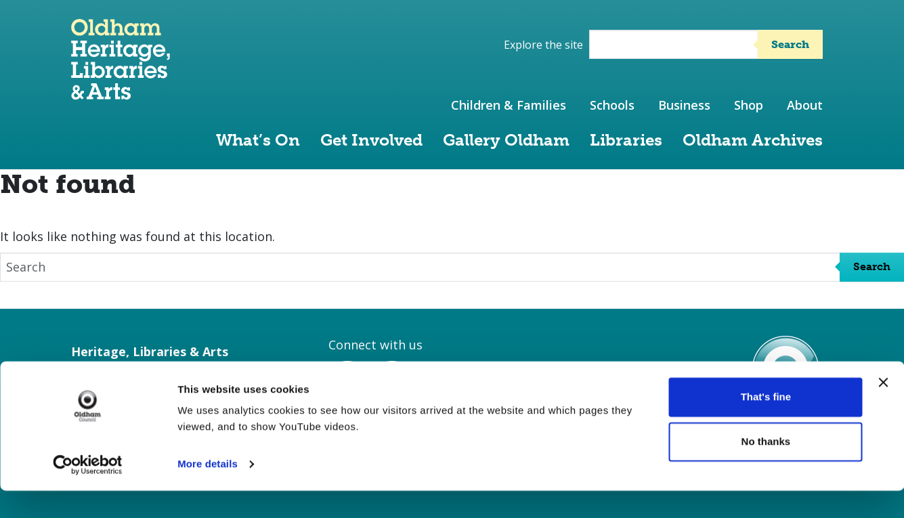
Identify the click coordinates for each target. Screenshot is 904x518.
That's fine (766, 424)
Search (790, 44)
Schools (612, 105)
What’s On (258, 140)
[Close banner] (883, 409)
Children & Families (508, 105)
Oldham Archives (753, 140)
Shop (748, 105)
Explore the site (543, 44)
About (805, 105)
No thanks (766, 468)
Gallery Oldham (506, 140)
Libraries (626, 140)
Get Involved (371, 140)
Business (684, 105)
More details (207, 491)
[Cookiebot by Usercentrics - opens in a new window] (87, 491)
